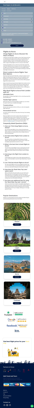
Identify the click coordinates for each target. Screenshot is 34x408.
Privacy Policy (6, 397)
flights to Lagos (11, 121)
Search (17, 45)
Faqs (4, 394)
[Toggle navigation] (4, 2)
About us (5, 390)
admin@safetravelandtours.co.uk (11, 42)
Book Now (17, 224)
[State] (9, 10)
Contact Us (5, 392)
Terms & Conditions (7, 395)
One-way (3, 8)
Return (8, 8)
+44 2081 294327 (6, 39)
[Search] (17, 19)
